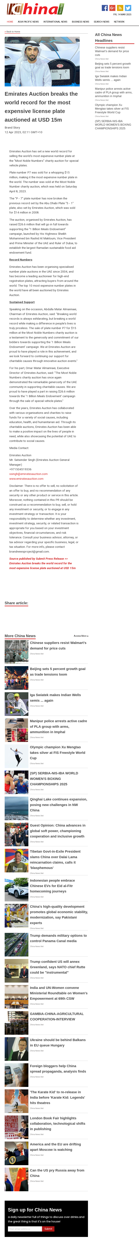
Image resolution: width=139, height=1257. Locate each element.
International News (55, 22)
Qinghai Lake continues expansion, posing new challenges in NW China (58, 804)
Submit (48, 1228)
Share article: (16, 603)
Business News (80, 22)
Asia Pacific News (28, 22)
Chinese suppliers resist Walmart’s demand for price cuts (112, 51)
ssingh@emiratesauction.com (28, 474)
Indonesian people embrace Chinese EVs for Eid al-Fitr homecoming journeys (52, 886)
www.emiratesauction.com (26, 478)
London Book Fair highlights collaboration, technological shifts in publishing (57, 1123)
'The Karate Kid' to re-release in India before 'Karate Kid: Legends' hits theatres (57, 1097)
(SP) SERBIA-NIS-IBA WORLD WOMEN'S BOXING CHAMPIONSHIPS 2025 (54, 778)
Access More (80, 636)
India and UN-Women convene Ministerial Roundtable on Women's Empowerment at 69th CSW (59, 993)
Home (10, 22)
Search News (101, 22)
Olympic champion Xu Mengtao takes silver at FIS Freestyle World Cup (57, 752)
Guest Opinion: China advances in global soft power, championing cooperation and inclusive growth (57, 830)
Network (119, 22)
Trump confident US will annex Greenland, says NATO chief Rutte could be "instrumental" (57, 967)
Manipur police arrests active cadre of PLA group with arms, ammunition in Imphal (58, 726)
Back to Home (12, 31)
